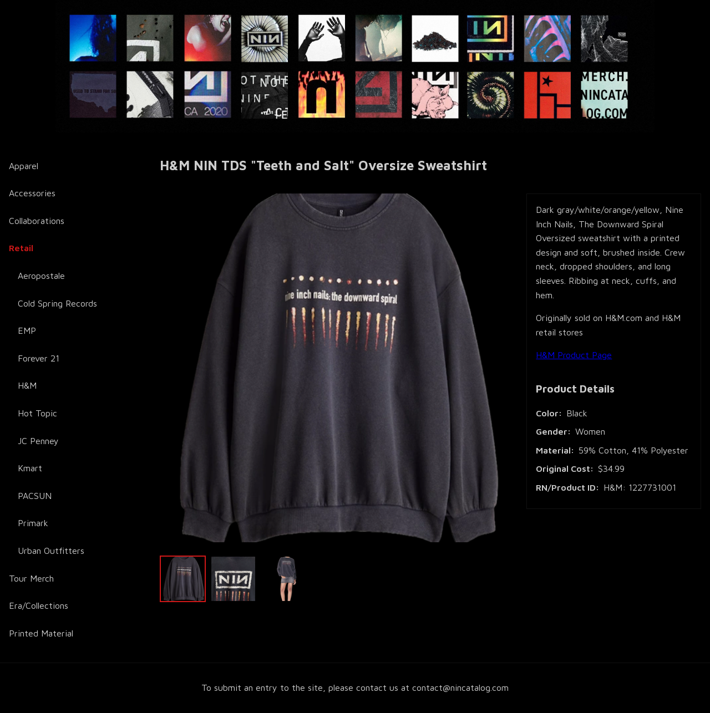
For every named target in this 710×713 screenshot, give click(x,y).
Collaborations (36, 221)
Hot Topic (37, 413)
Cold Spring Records (57, 303)
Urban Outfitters (51, 551)
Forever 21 (38, 358)
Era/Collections (38, 605)
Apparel (23, 166)
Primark (33, 523)
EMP (27, 330)
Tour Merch (31, 578)
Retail (21, 248)
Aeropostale (41, 276)
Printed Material (41, 633)
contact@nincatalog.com (460, 687)
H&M (27, 385)
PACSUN (35, 496)
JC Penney (38, 441)
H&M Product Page (574, 355)
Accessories (32, 193)
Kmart (30, 468)
